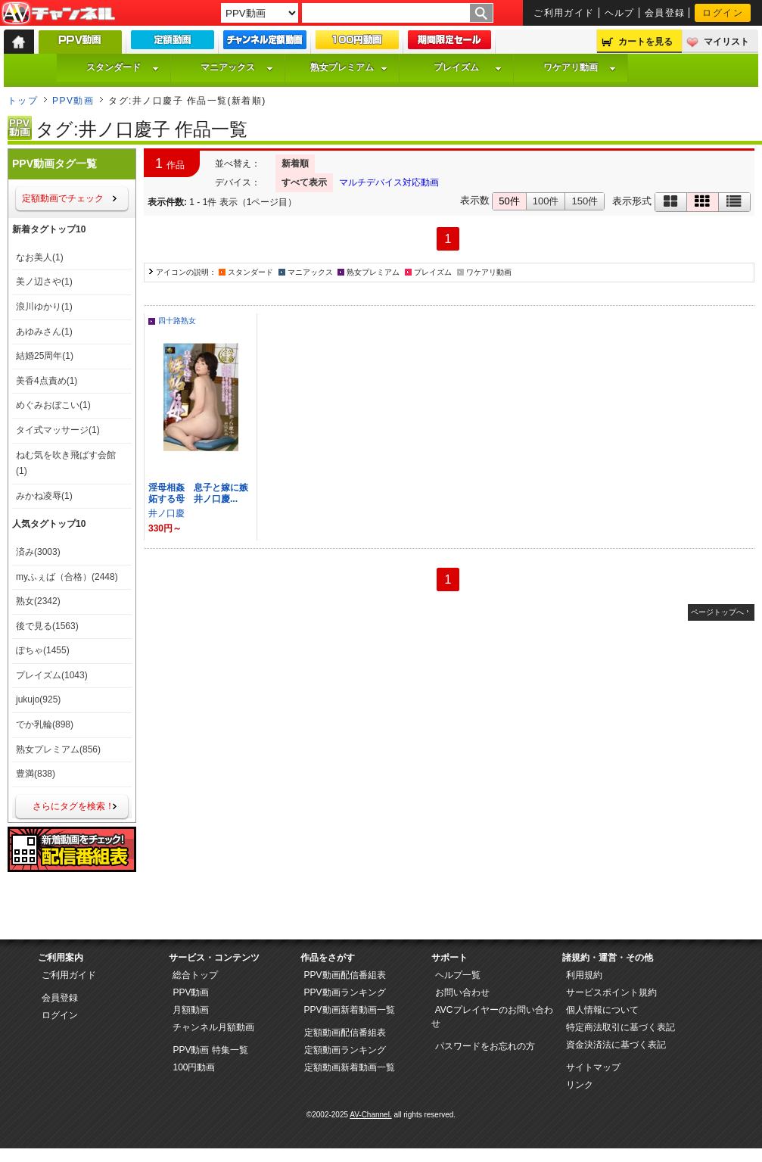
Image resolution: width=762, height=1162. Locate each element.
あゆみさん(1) (44, 331)
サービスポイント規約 (611, 992)
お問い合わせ (462, 992)
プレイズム (468, 67)
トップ (23, 100)
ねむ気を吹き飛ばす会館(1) (66, 463)
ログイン (722, 13)
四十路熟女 (177, 320)
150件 (584, 201)
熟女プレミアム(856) (58, 749)
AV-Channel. (370, 1115)
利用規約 (584, 975)
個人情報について (602, 1010)
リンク (579, 1084)
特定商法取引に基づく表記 (620, 1027)
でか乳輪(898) (44, 724)
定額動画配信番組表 (345, 1032)
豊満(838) (35, 773)
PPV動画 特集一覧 (210, 1050)
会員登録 (665, 13)
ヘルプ (620, 13)
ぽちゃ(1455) (43, 650)
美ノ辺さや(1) (44, 281)
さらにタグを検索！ (73, 806)
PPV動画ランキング (345, 992)
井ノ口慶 (166, 513)
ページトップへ (717, 612)
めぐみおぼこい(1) (53, 405)
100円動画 (194, 1067)
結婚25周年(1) (44, 355)
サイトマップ (593, 1067)
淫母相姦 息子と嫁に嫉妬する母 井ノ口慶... (198, 493)
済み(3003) (38, 552)
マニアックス (237, 67)
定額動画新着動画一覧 (349, 1067)
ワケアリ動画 (579, 67)
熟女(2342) (38, 601)
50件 (509, 201)
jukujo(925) (38, 699)
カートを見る (645, 41)
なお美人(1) (40, 257)
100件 (546, 201)
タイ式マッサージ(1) (58, 430)
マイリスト (726, 41)
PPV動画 (73, 100)
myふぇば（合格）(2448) (67, 577)
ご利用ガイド (564, 13)
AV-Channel (58, 14)
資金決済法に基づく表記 (616, 1044)
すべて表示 (304, 182)
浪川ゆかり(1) (44, 306)
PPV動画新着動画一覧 (349, 1010)
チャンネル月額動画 (213, 1027)
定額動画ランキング (345, 1050)
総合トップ (195, 975)
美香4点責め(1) (46, 380)
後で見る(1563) (47, 626)
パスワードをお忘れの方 (485, 1046)
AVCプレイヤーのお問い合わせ (492, 1017)
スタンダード (122, 67)
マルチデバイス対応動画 (389, 182)
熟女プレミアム (348, 67)
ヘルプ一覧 (458, 975)
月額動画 (191, 1010)
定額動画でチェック (63, 198)
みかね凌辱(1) (44, 496)
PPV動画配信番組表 (345, 975)
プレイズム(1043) (52, 675)
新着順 (295, 163)
